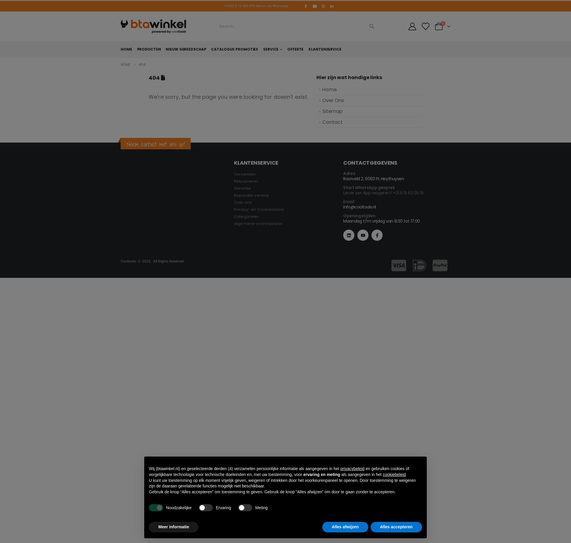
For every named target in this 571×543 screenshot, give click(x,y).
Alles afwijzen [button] (345, 526)
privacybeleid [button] (353, 468)
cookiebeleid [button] (394, 474)
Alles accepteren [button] (396, 526)
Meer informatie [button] (173, 526)
